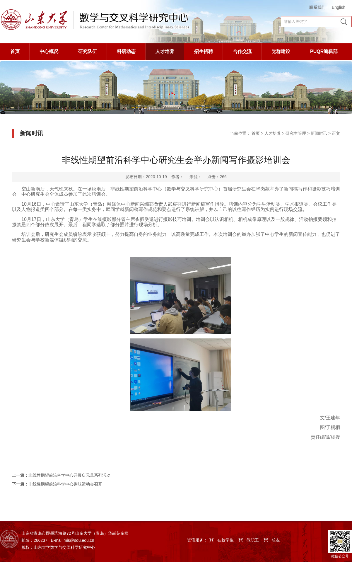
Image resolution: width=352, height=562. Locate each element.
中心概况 (49, 51)
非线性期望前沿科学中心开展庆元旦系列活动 (61, 475)
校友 (276, 540)
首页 (15, 51)
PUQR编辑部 (324, 51)
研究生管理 (296, 133)
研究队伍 (87, 51)
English (338, 7)
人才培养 (165, 51)
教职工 (253, 540)
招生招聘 (203, 51)
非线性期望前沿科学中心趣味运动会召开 (57, 484)
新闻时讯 (319, 133)
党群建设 (280, 51)
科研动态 (126, 51)
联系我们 (317, 7)
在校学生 (225, 540)
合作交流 (242, 51)
